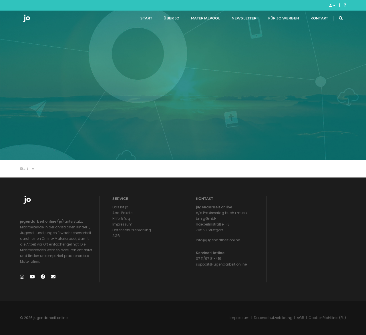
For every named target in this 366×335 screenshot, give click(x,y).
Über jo (166, 19)
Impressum (122, 224)
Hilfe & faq (121, 218)
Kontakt (314, 19)
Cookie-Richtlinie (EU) (327, 317)
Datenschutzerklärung (131, 230)
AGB (116, 235)
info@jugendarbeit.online (218, 240)
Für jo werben (277, 19)
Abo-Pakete (122, 212)
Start (141, 19)
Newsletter (238, 19)
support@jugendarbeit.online (221, 264)
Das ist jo (120, 207)
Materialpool (199, 19)
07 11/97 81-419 (208, 258)
